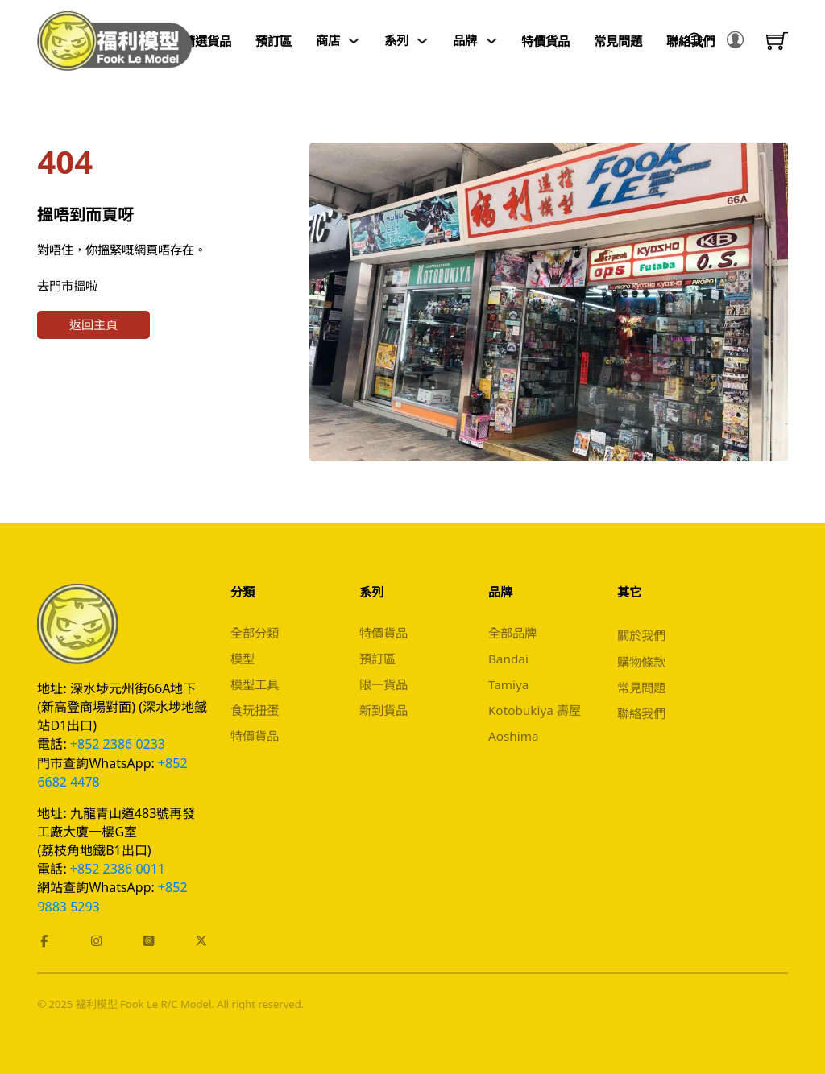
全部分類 (254, 633)
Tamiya (508, 684)
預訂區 (273, 41)
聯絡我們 (641, 713)
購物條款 (641, 662)
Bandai (508, 659)
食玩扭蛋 (254, 710)
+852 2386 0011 (117, 869)
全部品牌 (512, 633)
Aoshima (513, 736)
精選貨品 (207, 41)
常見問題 (618, 41)
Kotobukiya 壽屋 (534, 710)
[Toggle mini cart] (777, 41)
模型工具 (254, 684)
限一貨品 (383, 684)
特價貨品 (545, 41)
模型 (242, 659)
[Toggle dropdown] (354, 41)
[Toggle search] (696, 41)
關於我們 (641, 635)
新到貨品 (383, 710)
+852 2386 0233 (117, 744)
